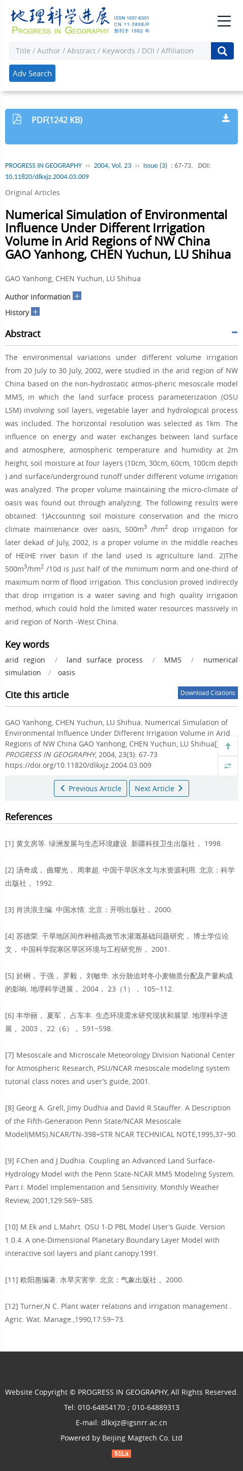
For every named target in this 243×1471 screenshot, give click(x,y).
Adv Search (32, 73)
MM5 (172, 660)
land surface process (105, 660)
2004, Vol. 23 (112, 165)
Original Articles (32, 192)
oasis (66, 672)
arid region (25, 660)
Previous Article (90, 788)
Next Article (159, 788)
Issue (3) (155, 165)
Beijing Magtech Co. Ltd (142, 1438)
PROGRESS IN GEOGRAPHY (43, 165)
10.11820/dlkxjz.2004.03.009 (47, 176)
